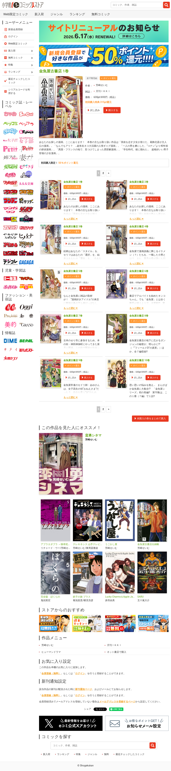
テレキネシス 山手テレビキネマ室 (87, 544)
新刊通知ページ (83, 689)
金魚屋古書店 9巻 (72, 360)
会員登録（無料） (51, 673)
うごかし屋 (111, 544)
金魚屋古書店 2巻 (138, 181)
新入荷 (39, 14)
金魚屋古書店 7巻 (72, 315)
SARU (140, 596)
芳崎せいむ (102, 85)
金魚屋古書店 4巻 (138, 226)
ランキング (77, 14)
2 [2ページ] (103, 173)
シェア (87, 709)
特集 (78, 754)
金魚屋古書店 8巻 (138, 315)
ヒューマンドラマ (51, 652)
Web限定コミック (15, 14)
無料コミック (101, 14)
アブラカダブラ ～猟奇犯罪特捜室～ (55, 544)
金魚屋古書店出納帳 (148, 544)
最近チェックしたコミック (130, 754)
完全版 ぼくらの (50, 596)
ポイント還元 (109, 78)
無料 (106, 754)
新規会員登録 (15, 29)
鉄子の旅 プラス (81, 596)
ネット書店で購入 (116, 652)
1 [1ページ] (98, 173)
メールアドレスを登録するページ (117, 701)
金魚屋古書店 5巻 (72, 271)
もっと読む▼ (70, 218)
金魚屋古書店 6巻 (138, 271)
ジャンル (56, 14)
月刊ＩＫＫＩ (103, 91)
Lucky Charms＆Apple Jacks (120, 596)
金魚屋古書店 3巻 (72, 226)
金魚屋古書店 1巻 (72, 181)
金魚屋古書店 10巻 (139, 360)
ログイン (80, 673)
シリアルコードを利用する (19, 91)
